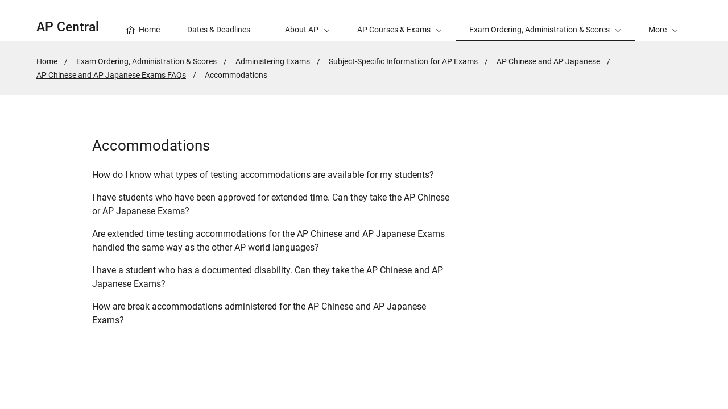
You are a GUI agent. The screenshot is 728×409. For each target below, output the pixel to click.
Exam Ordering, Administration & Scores (146, 61)
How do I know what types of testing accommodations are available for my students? (263, 174)
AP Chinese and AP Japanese (548, 61)
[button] (663, 20)
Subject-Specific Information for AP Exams (403, 61)
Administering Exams (272, 61)
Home (46, 61)
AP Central (67, 27)
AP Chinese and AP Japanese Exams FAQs (111, 75)
